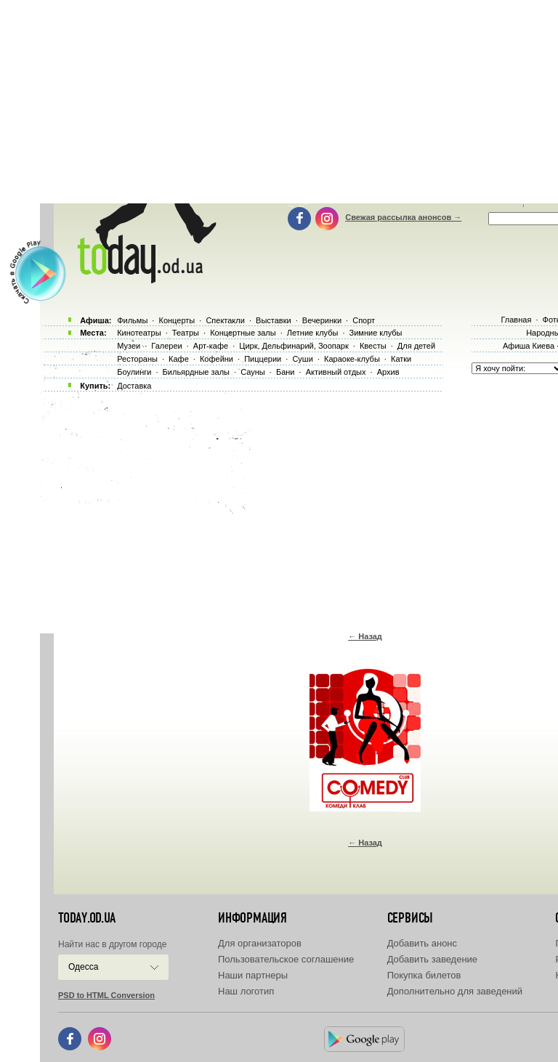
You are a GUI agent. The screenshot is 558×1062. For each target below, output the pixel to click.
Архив (388, 372)
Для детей (416, 345)
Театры (185, 332)
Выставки (273, 320)
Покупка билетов (424, 975)
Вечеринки (321, 320)
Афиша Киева (528, 345)
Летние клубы (313, 332)
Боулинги (134, 372)
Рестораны (137, 358)
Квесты (373, 345)
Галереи (166, 345)
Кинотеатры (139, 332)
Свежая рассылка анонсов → (403, 217)
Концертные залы (242, 332)
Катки (401, 358)
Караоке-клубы (352, 358)
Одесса (83, 967)
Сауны (252, 372)
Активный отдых (336, 372)
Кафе (179, 358)
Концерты (176, 320)
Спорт (363, 320)
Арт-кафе (210, 345)
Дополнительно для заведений (454, 991)
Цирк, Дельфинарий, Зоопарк (293, 345)
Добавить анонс (422, 943)
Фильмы (132, 320)
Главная (516, 319)
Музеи (128, 345)
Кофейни (216, 358)
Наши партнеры (253, 975)
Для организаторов (260, 943)
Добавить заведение (432, 959)
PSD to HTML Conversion (106, 995)
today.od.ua (87, 918)
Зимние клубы (376, 332)
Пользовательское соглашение (286, 959)
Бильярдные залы (196, 372)
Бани (285, 372)
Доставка (134, 385)
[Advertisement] (299, 508)
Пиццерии (262, 358)
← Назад (365, 636)
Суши (302, 358)
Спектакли (225, 320)
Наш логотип (246, 991)
